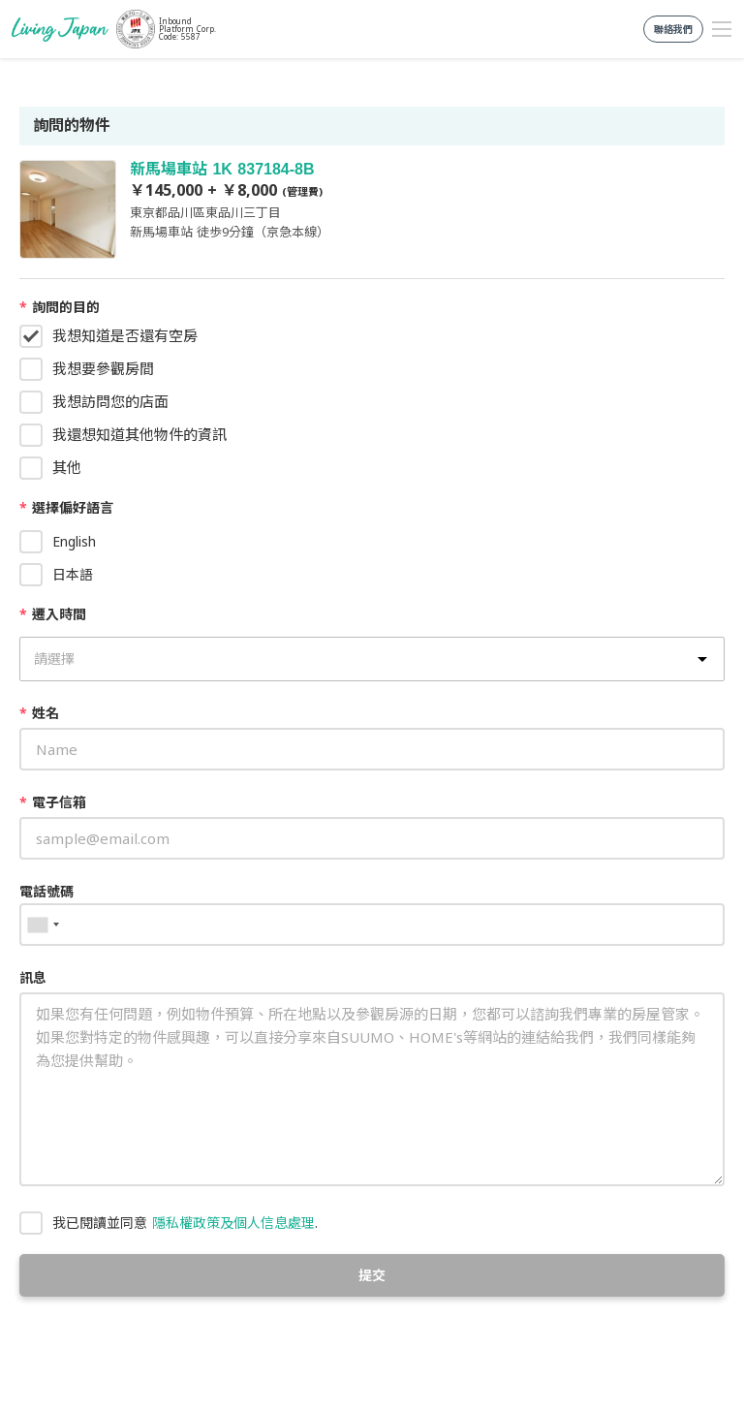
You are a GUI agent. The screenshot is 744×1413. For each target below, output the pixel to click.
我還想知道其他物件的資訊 (139, 434)
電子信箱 (52, 802)
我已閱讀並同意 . (185, 1222)
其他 (66, 467)
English (74, 541)
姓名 (39, 713)
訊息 (32, 977)
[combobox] (42, 924)
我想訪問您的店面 (110, 401)
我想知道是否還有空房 (125, 335)
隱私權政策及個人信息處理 (233, 1222)
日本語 (72, 574)
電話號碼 (46, 891)
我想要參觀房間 (103, 368)
